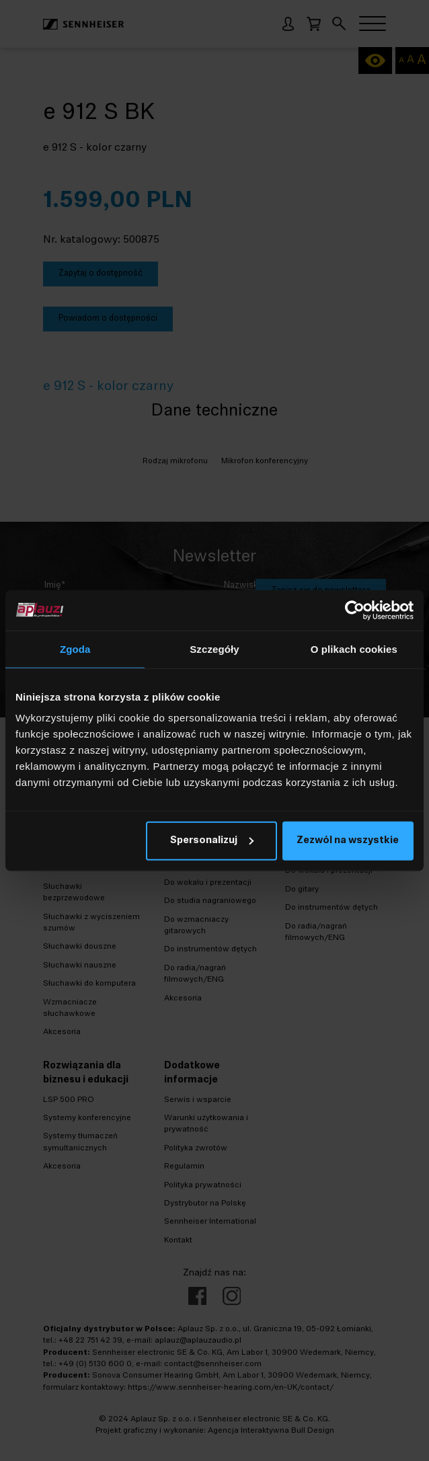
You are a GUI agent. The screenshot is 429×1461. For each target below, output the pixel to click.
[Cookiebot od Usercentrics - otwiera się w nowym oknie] (355, 610)
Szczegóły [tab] (214, 648)
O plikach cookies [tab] (354, 648)
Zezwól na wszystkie (348, 841)
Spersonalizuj (212, 841)
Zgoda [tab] (75, 648)
